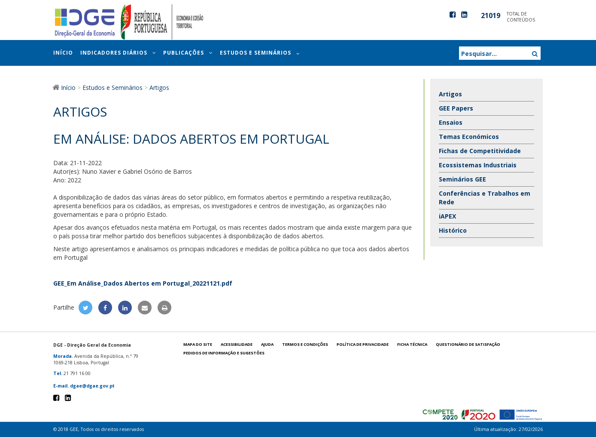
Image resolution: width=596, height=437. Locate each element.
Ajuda (267, 344)
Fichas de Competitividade (480, 151)
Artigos (450, 94)
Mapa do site (197, 344)
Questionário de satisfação (468, 344)
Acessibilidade (236, 344)
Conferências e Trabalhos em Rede (484, 197)
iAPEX (447, 216)
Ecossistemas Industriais (478, 165)
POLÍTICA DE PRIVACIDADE (363, 344)
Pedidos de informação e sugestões (224, 353)
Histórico (453, 230)
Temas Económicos (469, 136)
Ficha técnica (412, 344)
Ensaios (450, 122)
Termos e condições (305, 344)
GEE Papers (456, 108)
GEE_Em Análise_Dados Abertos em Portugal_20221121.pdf (142, 283)
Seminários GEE (462, 179)
